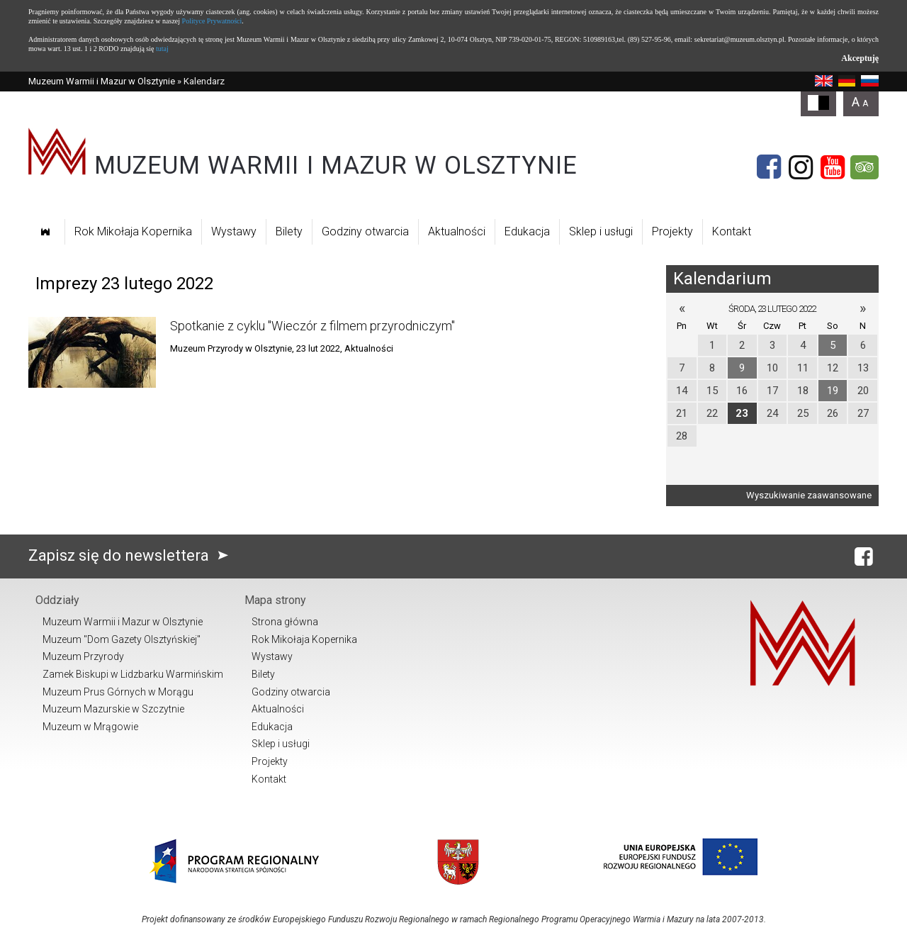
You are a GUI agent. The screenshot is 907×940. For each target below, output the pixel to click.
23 (742, 413)
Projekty (672, 231)
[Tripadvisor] (864, 167)
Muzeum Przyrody (83, 656)
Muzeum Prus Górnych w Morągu (118, 692)
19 (832, 390)
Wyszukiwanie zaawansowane (809, 495)
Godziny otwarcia (365, 231)
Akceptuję (860, 58)
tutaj (162, 48)
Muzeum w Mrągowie (90, 726)
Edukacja (527, 231)
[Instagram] (801, 167)
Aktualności (456, 231)
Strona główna (285, 621)
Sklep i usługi (601, 231)
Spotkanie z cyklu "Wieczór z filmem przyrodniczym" (312, 325)
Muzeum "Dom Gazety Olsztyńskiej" (122, 639)
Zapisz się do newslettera (131, 555)
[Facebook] (769, 167)
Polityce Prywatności (212, 21)
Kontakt (731, 231)
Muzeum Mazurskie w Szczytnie (113, 709)
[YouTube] (832, 167)
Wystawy (234, 231)
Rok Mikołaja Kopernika (133, 231)
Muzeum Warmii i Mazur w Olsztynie (101, 81)
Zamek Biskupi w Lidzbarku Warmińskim (133, 674)
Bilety (289, 231)
